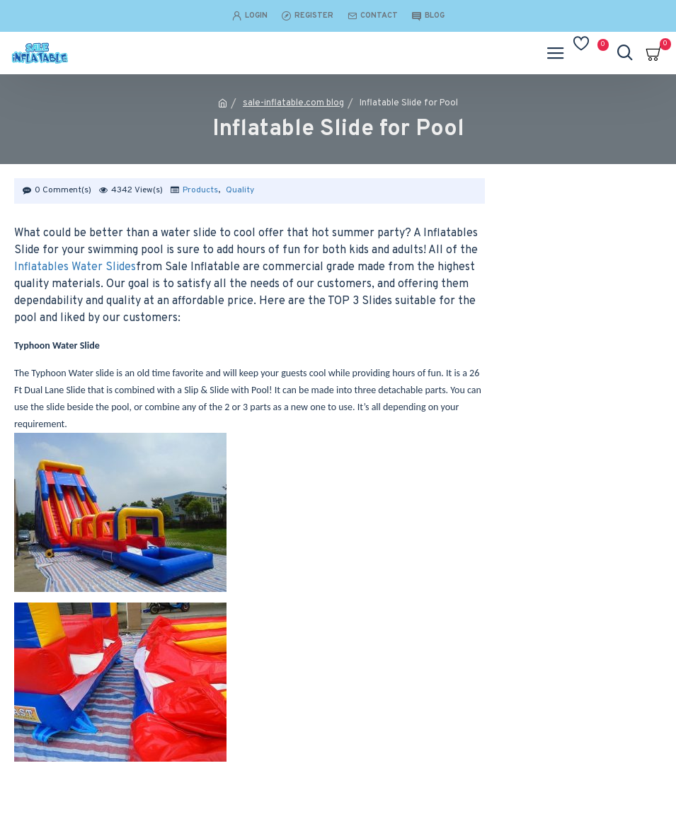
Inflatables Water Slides (75, 267)
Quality (240, 190)
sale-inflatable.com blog (293, 103)
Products (200, 190)
